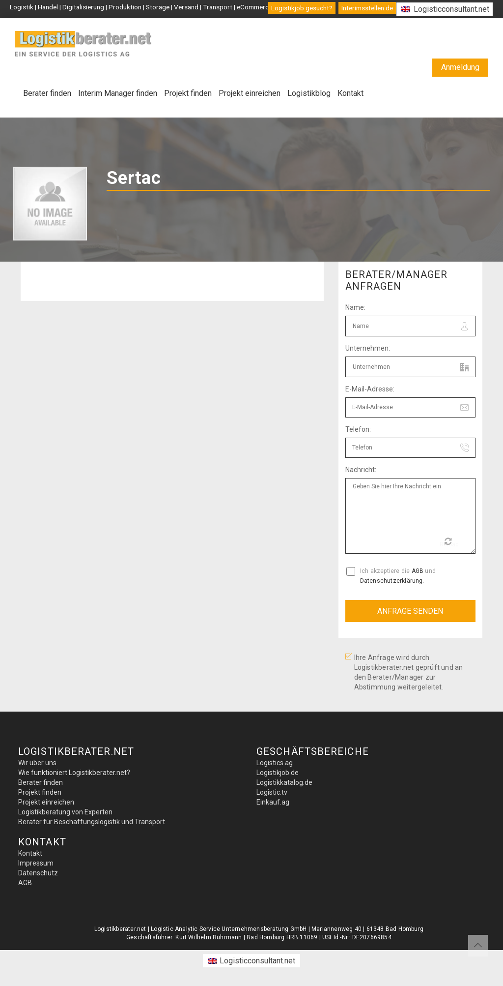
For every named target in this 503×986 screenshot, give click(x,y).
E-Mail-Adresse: (369, 389)
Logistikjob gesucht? (302, 8)
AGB (418, 571)
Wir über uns (37, 763)
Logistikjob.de (277, 773)
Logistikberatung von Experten (65, 812)
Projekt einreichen (249, 93)
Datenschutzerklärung (391, 580)
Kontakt (350, 93)
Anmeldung (460, 67)
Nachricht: (360, 470)
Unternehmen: (367, 348)
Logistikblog (309, 93)
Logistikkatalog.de (284, 782)
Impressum (36, 863)
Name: (355, 307)
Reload (449, 543)
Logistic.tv (271, 792)
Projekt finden (188, 93)
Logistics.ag (274, 763)
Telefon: (358, 429)
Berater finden (47, 93)
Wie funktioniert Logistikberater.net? (74, 773)
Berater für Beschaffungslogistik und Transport (91, 822)
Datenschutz (38, 873)
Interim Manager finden (117, 93)
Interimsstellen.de (367, 8)
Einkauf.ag (272, 802)
